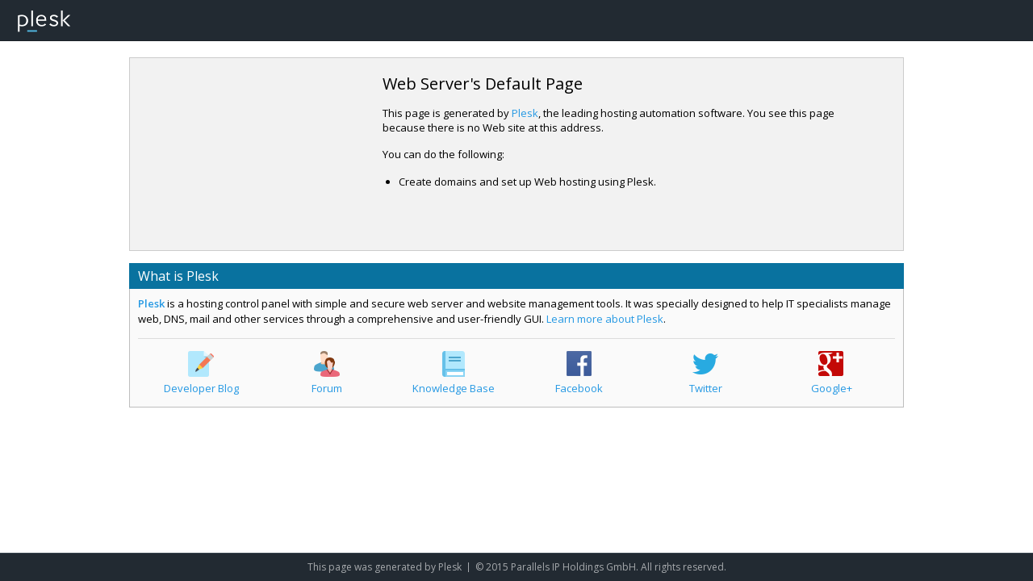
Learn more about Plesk (604, 318)
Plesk (525, 113)
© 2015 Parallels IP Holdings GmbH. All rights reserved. (600, 567)
